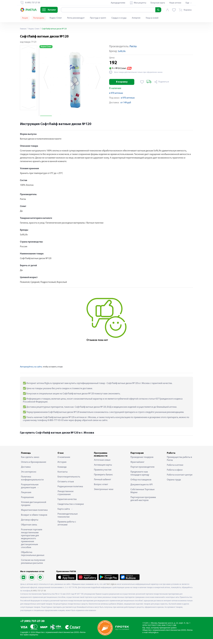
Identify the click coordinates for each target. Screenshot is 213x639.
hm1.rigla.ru (111, 584)
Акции (25, 18)
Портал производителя (142, 467)
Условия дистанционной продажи (33, 503)
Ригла (133, 46)
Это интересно (28, 472)
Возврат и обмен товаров (34, 515)
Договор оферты (29, 520)
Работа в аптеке (175, 465)
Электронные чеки (103, 489)
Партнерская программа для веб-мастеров (143, 499)
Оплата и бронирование (33, 462)
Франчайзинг (137, 462)
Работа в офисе (175, 470)
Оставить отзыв (66, 482)
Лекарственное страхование (66, 493)
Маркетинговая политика (34, 510)
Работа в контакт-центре (179, 475)
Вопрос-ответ (101, 484)
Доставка (26, 467)
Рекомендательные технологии (68, 515)
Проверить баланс (103, 475)
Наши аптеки (175, 3)
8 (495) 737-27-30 (38, 591)
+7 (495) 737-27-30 (32, 621)
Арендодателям (118, 3)
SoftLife (122, 51)
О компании (64, 457)
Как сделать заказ (30, 457)
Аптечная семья (102, 460)
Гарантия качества (67, 499)
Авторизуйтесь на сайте (31, 367)
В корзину (122, 82)
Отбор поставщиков (140, 480)
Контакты (63, 472)
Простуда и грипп (98, 18)
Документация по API (141, 484)
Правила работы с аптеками (67, 523)
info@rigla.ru (153, 633)
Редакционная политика (70, 486)
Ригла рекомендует (76, 18)
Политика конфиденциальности (32, 478)
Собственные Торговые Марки (142, 491)
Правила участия (102, 470)
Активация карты (103, 465)
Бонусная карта (158, 3)
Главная (23, 29)
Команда (62, 467)
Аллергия (136, 18)
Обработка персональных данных (32, 553)
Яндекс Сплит (56, 18)
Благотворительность (69, 477)
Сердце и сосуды (118, 18)
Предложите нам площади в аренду (139, 473)
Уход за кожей (152, 18)
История (62, 462)
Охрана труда (174, 480)
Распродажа (38, 18)
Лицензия (26, 492)
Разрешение (27, 497)
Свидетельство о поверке (71, 504)
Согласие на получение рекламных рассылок (33, 561)
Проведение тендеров (141, 457)
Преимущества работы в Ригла (179, 458)
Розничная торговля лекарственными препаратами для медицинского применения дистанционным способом (31, 539)
